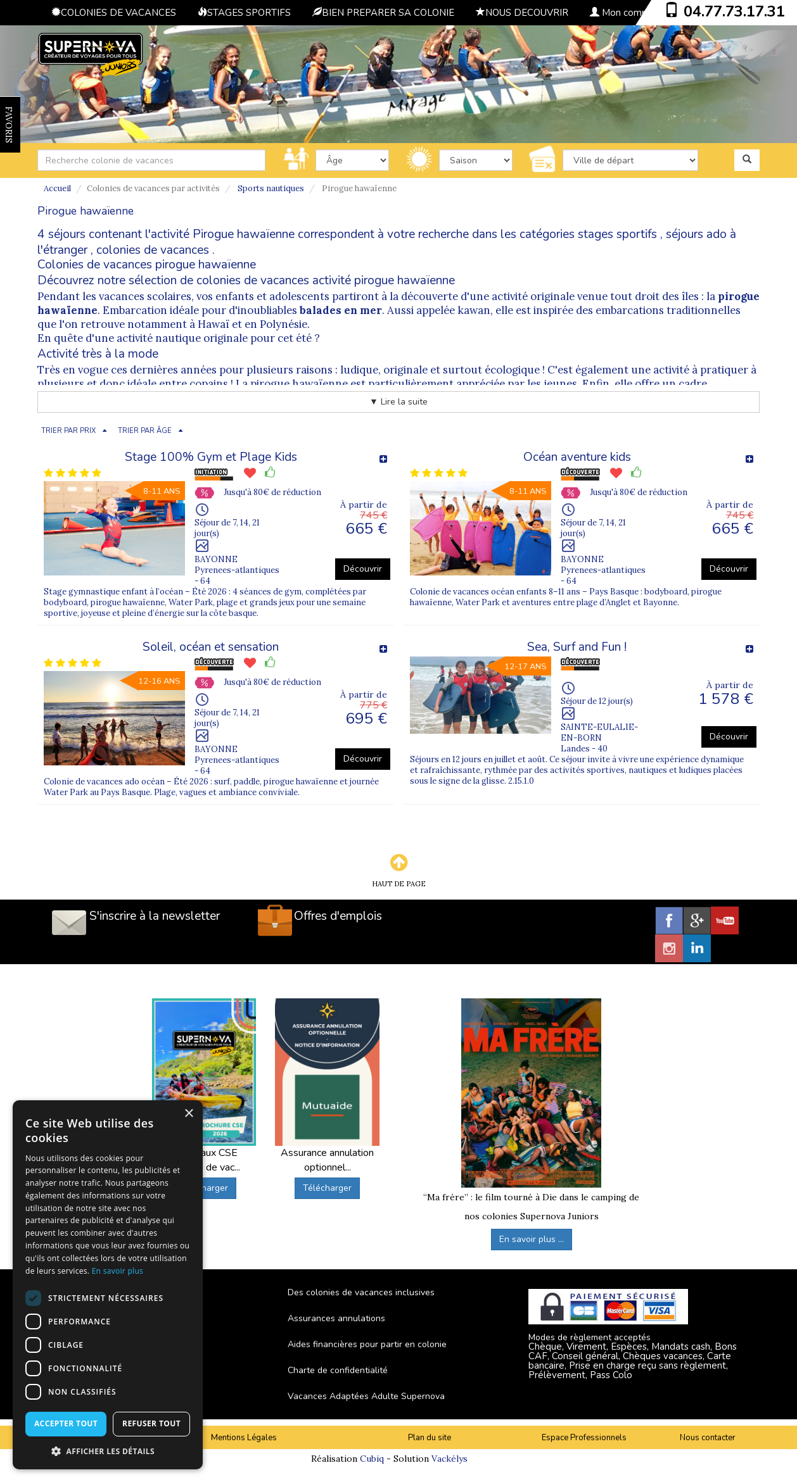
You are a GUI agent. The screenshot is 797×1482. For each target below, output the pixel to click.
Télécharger (203, 1188)
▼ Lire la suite (398, 402)
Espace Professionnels (584, 1437)
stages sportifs (617, 234)
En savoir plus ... (531, 1239)
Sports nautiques (271, 188)
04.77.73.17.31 (734, 11)
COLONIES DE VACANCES (113, 12)
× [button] (188, 1114)
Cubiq (372, 1458)
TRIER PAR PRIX (68, 431)
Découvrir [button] (362, 569)
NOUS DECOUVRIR (522, 12)
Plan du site (429, 1437)
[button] (107, 1451)
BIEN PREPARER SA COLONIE (383, 12)
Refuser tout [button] (151, 1423)
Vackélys (449, 1458)
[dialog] (108, 1284)
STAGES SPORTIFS (244, 12)
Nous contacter (708, 1437)
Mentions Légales (244, 1437)
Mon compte (623, 12)
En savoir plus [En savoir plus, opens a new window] (117, 1270)
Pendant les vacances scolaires (114, 296)
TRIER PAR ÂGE (145, 431)
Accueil (57, 188)
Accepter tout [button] (66, 1423)
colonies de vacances (152, 250)
